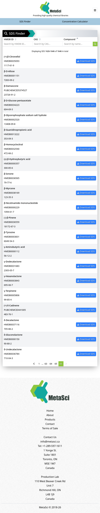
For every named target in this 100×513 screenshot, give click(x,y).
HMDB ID (10, 39)
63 (46, 363)
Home (50, 410)
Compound (71, 39)
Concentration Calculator (75, 21)
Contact (50, 424)
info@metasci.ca (50, 441)
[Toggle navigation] (94, 10)
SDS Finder (25, 21)
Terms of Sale (50, 428)
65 (56, 363)
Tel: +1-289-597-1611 (50, 446)
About (49, 415)
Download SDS (86, 61)
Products (50, 419)
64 (51, 363)
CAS (37, 39)
